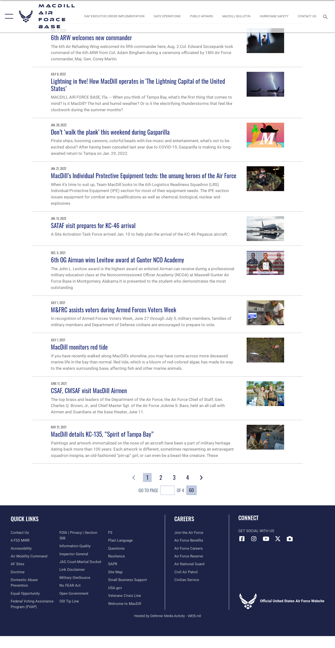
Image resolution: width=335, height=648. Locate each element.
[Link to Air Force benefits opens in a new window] (188, 540)
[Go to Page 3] (174, 477)
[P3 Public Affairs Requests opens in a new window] (110, 532)
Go (191, 489)
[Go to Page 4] (187, 477)
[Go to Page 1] (147, 477)
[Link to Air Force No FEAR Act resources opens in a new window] (70, 585)
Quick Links (24, 519)
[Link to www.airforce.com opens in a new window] (188, 532)
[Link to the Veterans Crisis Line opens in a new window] (124, 595)
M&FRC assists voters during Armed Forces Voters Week (113, 309)
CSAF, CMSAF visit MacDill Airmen (89, 390)
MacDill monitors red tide (79, 346)
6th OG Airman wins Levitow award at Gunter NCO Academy (117, 259)
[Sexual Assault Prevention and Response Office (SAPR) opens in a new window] (112, 564)
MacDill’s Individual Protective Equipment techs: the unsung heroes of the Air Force (143, 175)
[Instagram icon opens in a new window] (254, 538)
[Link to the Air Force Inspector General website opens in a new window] (73, 554)
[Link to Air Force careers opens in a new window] (188, 548)
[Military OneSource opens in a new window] (74, 577)
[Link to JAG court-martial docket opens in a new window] (80, 562)
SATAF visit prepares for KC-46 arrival (93, 225)
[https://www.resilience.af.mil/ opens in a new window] (116, 556)
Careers (184, 519)
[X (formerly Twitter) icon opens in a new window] (277, 538)
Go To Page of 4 (161, 491)
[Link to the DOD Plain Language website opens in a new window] (120, 540)
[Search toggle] (326, 16)
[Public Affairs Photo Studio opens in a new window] (201, 16)
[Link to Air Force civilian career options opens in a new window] (186, 580)
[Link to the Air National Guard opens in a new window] (189, 564)
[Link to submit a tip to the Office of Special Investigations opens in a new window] (69, 601)
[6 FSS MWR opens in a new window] (20, 540)
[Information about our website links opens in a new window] (72, 569)
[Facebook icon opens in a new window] (242, 538)
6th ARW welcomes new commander (91, 37)
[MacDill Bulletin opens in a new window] (236, 16)
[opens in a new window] (17, 564)
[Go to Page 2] (160, 477)
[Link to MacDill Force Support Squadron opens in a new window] (124, 604)
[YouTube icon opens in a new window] (266, 538)
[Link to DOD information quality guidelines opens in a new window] (75, 546)
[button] (8, 16)
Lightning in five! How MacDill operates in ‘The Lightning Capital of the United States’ (138, 84)
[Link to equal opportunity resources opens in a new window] (25, 593)
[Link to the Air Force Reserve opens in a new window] (188, 556)
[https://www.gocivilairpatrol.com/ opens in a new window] (186, 572)
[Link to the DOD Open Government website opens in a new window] (73, 593)
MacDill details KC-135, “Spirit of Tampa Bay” (102, 433)
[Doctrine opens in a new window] (18, 572)
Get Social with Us (256, 531)
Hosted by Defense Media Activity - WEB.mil (167, 616)
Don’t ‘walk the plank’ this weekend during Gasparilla (110, 131)
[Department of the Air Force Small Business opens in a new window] (127, 580)
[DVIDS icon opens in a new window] (289, 538)
